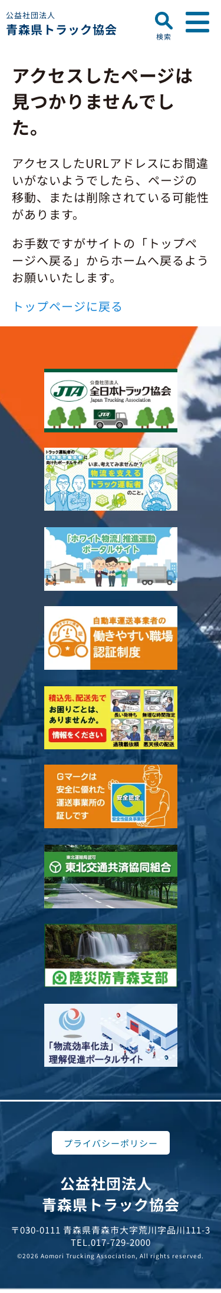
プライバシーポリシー (111, 1143)
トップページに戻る (67, 306)
